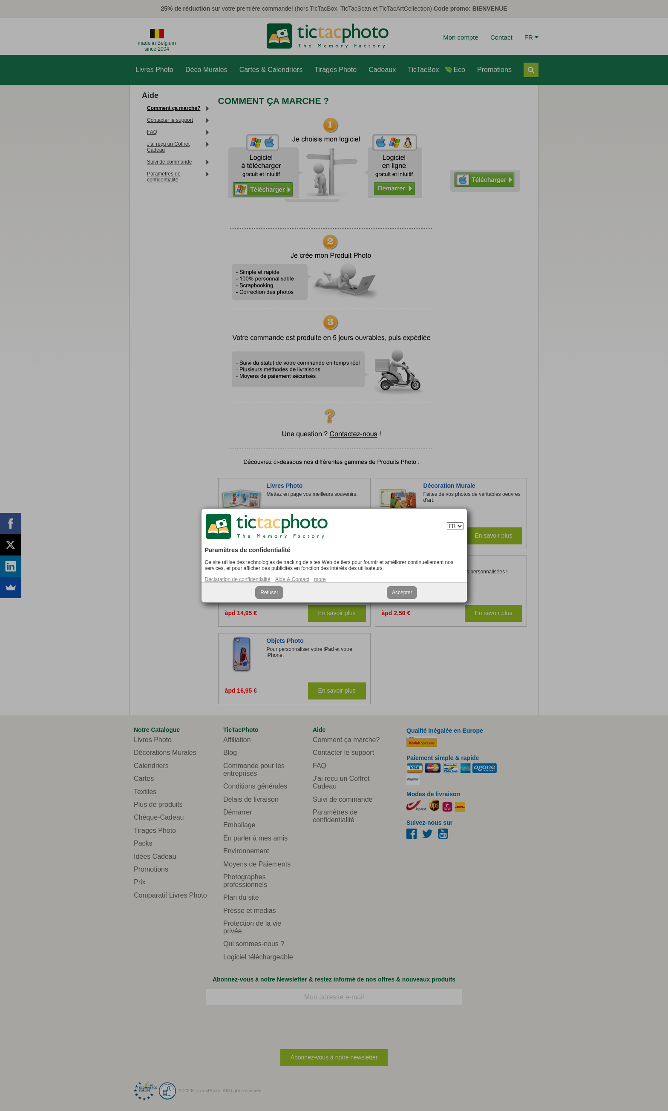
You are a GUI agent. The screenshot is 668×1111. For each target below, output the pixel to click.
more (319, 579)
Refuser (269, 593)
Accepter (402, 593)
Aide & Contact (292, 579)
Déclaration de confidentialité (238, 579)
